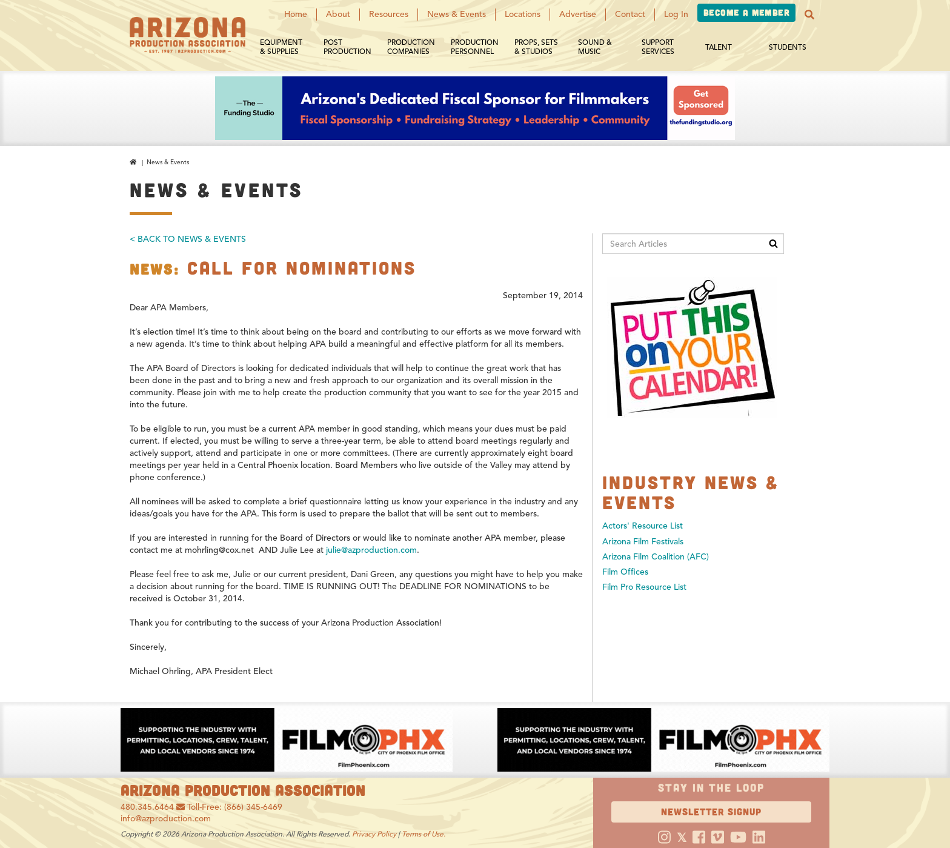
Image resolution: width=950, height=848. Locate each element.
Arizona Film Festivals (642, 541)
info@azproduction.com (166, 818)
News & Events (456, 14)
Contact (630, 14)
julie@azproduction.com (371, 550)
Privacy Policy (374, 833)
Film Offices (625, 572)
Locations (522, 14)
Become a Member (746, 12)
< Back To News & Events (188, 239)
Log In (676, 14)
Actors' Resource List (642, 526)
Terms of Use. (423, 833)
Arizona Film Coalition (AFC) (655, 557)
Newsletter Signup (711, 811)
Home (295, 14)
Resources (388, 14)
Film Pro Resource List (644, 587)
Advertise (577, 14)
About (338, 14)
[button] (809, 14)
